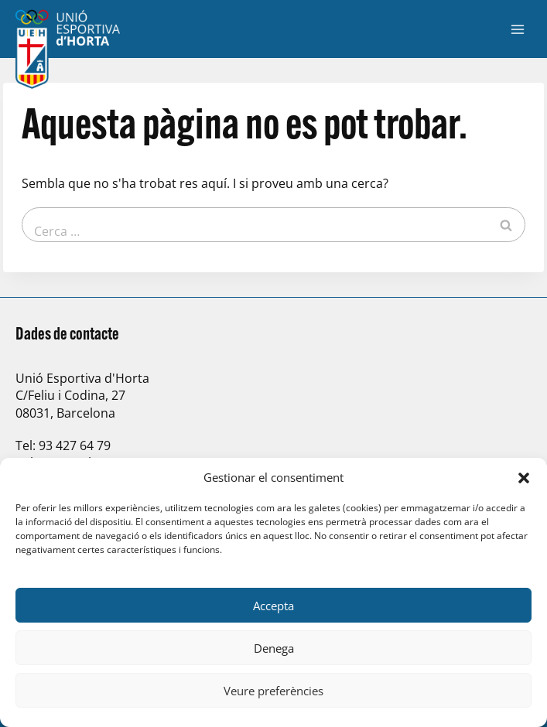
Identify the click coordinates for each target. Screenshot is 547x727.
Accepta (273, 605)
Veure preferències (273, 690)
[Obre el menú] (517, 29)
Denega (274, 648)
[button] (524, 478)
